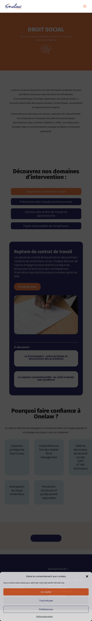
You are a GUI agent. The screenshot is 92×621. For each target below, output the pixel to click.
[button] (87, 576)
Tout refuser (46, 600)
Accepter (46, 592)
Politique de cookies (44, 616)
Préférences (46, 609)
